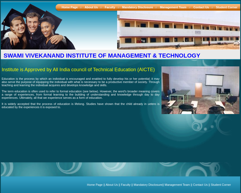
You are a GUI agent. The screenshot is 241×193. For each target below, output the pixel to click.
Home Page (70, 7)
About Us (91, 7)
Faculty (110, 7)
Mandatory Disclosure (137, 7)
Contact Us (201, 7)
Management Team (173, 7)
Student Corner (227, 7)
